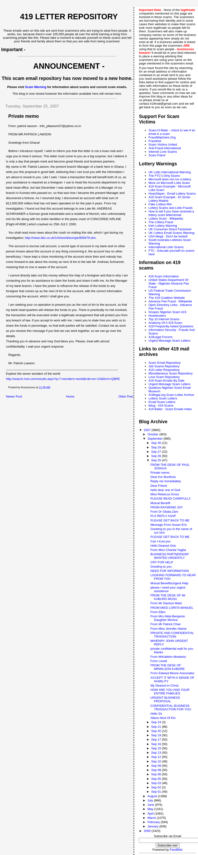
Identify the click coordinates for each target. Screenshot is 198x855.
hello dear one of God (165, 490)
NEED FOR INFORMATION (169, 571)
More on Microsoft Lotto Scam (169, 183)
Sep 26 (156, 456)
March (152, 818)
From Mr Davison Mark (166, 603)
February (154, 822)
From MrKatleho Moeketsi (168, 656)
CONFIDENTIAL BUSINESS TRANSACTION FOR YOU (170, 707)
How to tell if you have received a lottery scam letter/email (171, 213)
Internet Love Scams (162, 151)
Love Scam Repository (164, 377)
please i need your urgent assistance (167, 589)
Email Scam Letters (161, 402)
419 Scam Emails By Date (166, 380)
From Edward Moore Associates (172, 673)
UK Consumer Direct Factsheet (169, 229)
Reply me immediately (165, 481)
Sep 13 (156, 752)
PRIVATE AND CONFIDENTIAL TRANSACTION (172, 634)
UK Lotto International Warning (169, 172)
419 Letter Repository (69, 16)
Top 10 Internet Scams (163, 319)
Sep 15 (156, 748)
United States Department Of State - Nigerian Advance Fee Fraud (168, 283)
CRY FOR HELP (161, 562)
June (151, 804)
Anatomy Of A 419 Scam (165, 322)
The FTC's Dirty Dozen (164, 175)
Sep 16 (156, 744)
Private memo (159, 472)
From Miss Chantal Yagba (168, 550)
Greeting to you (161, 566)
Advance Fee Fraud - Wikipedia (170, 301)
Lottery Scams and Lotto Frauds (170, 208)
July (150, 800)
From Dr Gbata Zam (164, 511)
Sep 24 (156, 722)
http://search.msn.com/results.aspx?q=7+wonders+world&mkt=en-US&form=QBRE (63, 379)
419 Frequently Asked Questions (170, 326)
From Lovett (158, 661)
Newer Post (14, 396)
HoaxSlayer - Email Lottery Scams (172, 193)
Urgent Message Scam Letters (169, 340)
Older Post (125, 396)
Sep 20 (156, 731)
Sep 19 (156, 735)
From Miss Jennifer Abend (168, 628)
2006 (148, 831)
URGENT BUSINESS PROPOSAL (165, 699)
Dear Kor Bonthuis (163, 477)
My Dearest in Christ (164, 685)
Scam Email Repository (164, 362)
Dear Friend (158, 485)
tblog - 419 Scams (160, 405)
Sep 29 (156, 447)
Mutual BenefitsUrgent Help (169, 583)
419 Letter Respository (164, 370)
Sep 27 (156, 451)
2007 (148, 430)
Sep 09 (156, 765)
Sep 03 (156, 783)
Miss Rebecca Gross (164, 494)
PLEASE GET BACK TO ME (169, 520)
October (153, 434)
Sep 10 (156, 761)
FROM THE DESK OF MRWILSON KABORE (167, 667)
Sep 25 (156, 460)
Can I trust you (160, 541)
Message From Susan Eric (168, 524)
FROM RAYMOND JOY (166, 507)
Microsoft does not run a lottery (169, 179)
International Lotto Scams (165, 247)
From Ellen (157, 612)
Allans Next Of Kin (163, 718)
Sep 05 (156, 779)
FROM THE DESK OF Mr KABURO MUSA (167, 597)
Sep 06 (156, 774)
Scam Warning (35, 87)
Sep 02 (156, 787)
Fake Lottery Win (160, 204)
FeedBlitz (176, 849)
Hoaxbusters (157, 315)
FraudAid (154, 141)
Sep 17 (156, 739)
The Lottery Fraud (160, 222)
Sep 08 (156, 770)
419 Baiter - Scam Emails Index (170, 409)
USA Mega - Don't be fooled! (168, 236)
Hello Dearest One (163, 545)
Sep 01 (156, 791)
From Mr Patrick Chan (165, 624)
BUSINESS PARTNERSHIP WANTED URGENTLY (169, 556)
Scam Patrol (156, 155)
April (151, 813)
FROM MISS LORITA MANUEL (171, 607)
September (155, 438)
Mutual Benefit (160, 503)
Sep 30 (156, 443)
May (150, 809)
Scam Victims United (162, 144)
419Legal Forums (160, 337)
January (153, 826)
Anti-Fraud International (164, 148)
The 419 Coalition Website (166, 298)
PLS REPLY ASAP (163, 516)
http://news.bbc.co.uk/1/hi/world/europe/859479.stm (60, 238)
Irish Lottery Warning (162, 225)
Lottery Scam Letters (162, 398)
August (152, 796)
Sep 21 (156, 726)
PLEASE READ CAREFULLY (170, 498)
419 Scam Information (163, 276)
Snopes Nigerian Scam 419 (167, 312)
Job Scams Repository (163, 366)
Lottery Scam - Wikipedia (165, 218)
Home (70, 396)
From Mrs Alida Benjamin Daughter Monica (167, 618)
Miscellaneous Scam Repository (170, 373)
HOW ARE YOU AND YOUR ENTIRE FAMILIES (169, 691)
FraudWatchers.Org (162, 137)
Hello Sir (156, 713)
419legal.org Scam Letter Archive (171, 395)
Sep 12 (156, 757)
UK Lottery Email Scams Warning (171, 233)
